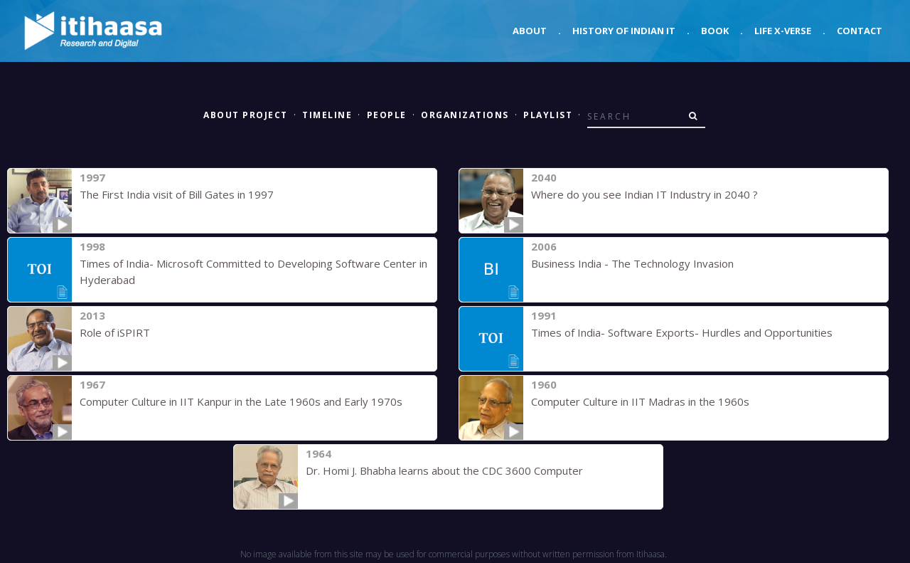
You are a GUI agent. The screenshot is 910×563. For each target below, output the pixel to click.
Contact (859, 30)
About (530, 30)
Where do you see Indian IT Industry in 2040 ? (644, 194)
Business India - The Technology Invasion (632, 263)
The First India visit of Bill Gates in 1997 (177, 194)
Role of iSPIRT (115, 332)
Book (715, 30)
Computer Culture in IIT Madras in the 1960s (640, 401)
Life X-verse (782, 30)
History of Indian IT (623, 30)
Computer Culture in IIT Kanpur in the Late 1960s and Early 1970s (241, 401)
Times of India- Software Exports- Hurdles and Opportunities (682, 332)
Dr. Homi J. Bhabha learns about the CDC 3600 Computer (444, 470)
